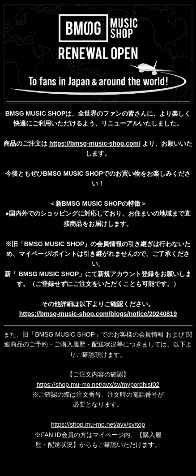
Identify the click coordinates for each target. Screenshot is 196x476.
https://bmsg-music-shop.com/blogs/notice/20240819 (98, 313)
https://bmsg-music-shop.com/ (95, 143)
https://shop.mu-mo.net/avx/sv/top (98, 424)
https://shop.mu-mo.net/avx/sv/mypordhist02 (98, 384)
